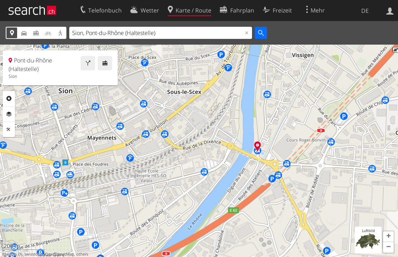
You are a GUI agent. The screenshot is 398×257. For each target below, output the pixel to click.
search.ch (13, 254)
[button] (388, 236)
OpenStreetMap (59, 254)
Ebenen (9, 114)
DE (365, 11)
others (82, 254)
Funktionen (9, 129)
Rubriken (9, 98)
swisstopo (33, 254)
